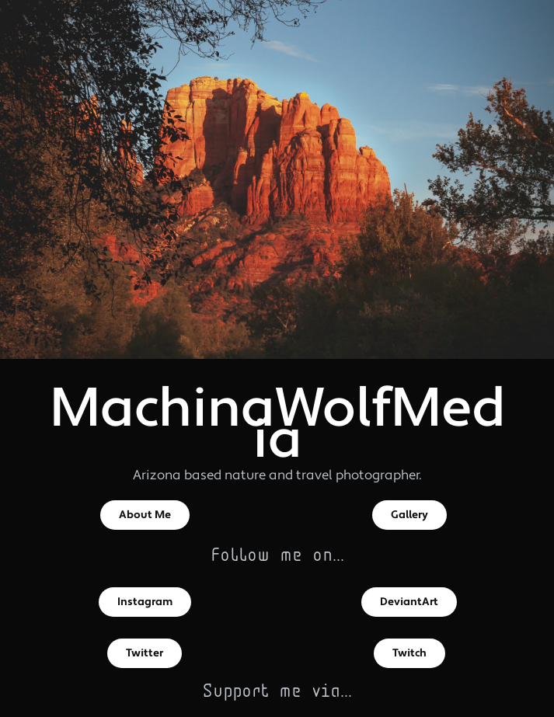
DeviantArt (409, 602)
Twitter (144, 653)
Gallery (409, 515)
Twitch (409, 653)
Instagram (144, 602)
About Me (145, 515)
